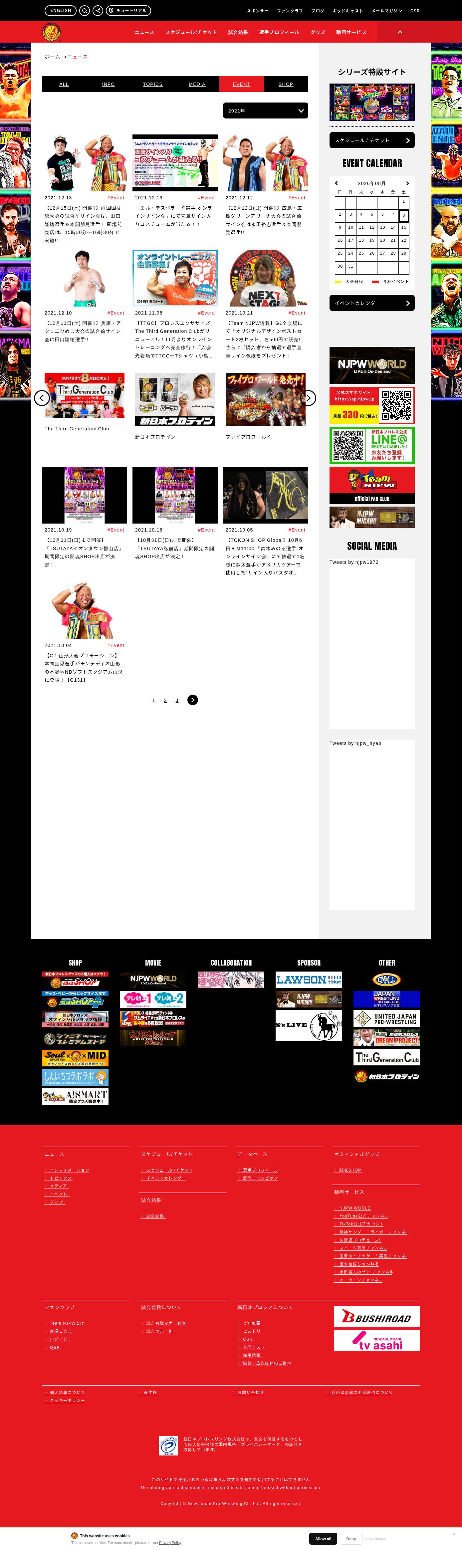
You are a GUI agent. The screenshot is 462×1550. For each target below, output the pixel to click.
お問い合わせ (251, 1392)
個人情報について (67, 1392)
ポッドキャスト (348, 10)
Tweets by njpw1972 (354, 561)
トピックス (61, 1178)
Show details (375, 1538)
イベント (59, 1194)
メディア (58, 1186)
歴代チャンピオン (260, 1178)
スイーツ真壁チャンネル (364, 1247)
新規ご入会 (61, 1331)
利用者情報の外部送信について (362, 1392)
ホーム (53, 56)
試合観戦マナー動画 (166, 1323)
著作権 (150, 1392)
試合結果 (238, 32)
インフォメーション (70, 1170)
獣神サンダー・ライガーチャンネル (375, 1231)
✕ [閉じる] (454, 1534)
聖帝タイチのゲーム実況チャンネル (375, 1255)
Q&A (55, 1347)
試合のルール (159, 1331)
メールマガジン (386, 10)
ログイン (59, 1339)
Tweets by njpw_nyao (355, 743)
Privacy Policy (170, 1542)
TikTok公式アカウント (362, 1223)
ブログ (318, 10)
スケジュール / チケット (362, 140)
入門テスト (254, 1347)
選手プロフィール (279, 32)
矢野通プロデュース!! (361, 1239)
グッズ (56, 1202)
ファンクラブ (290, 10)
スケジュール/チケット (191, 32)
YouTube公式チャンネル (364, 1215)
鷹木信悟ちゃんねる (359, 1263)
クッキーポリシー (67, 1400)
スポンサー (258, 10)
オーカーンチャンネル (361, 1279)
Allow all (323, 1538)
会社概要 (252, 1323)
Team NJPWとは (67, 1323)
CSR (415, 10)
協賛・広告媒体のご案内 (267, 1363)
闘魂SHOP (350, 1170)
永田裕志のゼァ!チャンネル (367, 1271)
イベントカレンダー (357, 303)
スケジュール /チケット (169, 1170)
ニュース (145, 32)
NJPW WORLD (355, 1208)
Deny (351, 1538)
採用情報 (252, 1355)
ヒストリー (254, 1331)
